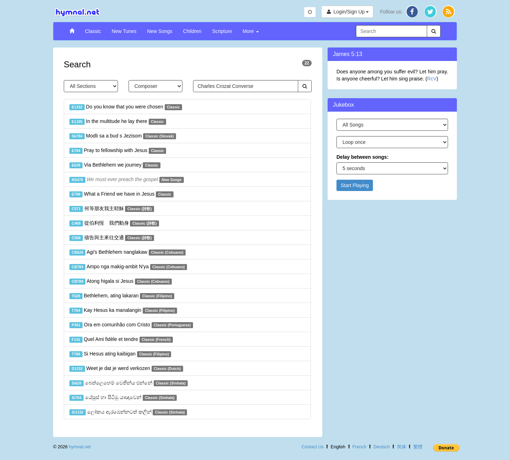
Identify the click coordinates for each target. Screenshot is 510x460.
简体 (401, 446)
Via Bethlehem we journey (114, 165)
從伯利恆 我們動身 (114, 223)
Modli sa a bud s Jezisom (122, 136)
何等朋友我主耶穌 (111, 209)
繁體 (418, 446)
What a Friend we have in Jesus (121, 194)
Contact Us (312, 446)
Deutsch (381, 446)
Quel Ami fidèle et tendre (121, 339)
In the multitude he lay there (117, 121)
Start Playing (355, 185)
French (359, 446)
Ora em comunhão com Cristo (131, 325)
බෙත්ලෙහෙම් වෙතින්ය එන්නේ (128, 383)
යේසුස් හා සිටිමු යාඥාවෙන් (123, 397)
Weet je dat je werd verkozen (126, 368)
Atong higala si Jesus (120, 281)
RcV (431, 79)
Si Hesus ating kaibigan (120, 354)
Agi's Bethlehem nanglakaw (127, 252)
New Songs (159, 31)
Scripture (222, 31)
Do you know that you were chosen (125, 107)
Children (192, 31)
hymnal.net (80, 446)
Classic (93, 31)
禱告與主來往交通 (111, 238)
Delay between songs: (362, 157)
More (251, 31)
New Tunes (124, 31)
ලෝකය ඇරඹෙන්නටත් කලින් (128, 412)
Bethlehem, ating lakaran (121, 296)
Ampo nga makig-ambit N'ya (128, 267)
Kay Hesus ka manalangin (123, 310)
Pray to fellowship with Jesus (117, 150)
